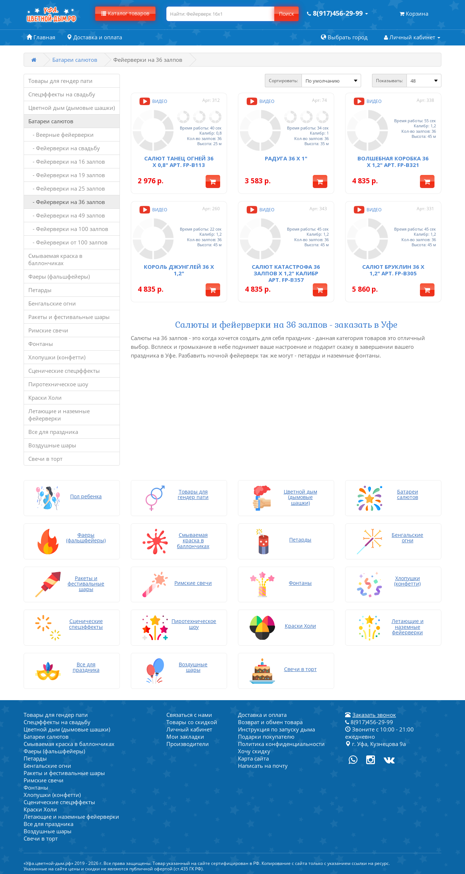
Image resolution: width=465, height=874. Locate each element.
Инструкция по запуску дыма (276, 727)
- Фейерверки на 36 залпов (66, 201)
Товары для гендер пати (60, 80)
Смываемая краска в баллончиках (55, 259)
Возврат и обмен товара (270, 720)
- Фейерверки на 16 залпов (66, 161)
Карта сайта (253, 757)
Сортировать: (283, 80)
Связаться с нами (189, 713)
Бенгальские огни (52, 303)
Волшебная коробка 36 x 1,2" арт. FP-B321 (393, 160)
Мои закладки (185, 735)
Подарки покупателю (266, 735)
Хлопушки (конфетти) (56, 357)
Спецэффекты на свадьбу (61, 94)
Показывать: (389, 80)
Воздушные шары (52, 445)
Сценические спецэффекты (64, 370)
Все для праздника (53, 431)
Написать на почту (263, 764)
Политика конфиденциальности (281, 742)
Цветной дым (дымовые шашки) (71, 107)
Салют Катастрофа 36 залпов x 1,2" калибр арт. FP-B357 (286, 270)
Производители (187, 742)
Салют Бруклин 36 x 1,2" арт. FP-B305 (393, 267)
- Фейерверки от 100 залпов (68, 242)
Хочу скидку (254, 749)
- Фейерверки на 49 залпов (66, 215)
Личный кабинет (189, 727)
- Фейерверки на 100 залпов (68, 228)
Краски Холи (45, 397)
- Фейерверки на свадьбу (64, 148)
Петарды (40, 290)
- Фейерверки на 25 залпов (66, 188)
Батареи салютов (74, 59)
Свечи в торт (45, 458)
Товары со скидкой (191, 720)
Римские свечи (48, 330)
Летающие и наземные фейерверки (59, 414)
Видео (152, 101)
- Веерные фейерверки (61, 134)
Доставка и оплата (262, 713)
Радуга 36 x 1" (286, 156)
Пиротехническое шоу (58, 384)
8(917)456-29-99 (369, 720)
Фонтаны (40, 343)
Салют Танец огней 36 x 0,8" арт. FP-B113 (179, 160)
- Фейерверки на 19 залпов (66, 175)
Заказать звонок (374, 713)
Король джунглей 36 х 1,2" (179, 267)
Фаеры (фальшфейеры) (59, 276)
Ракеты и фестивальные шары (69, 316)
